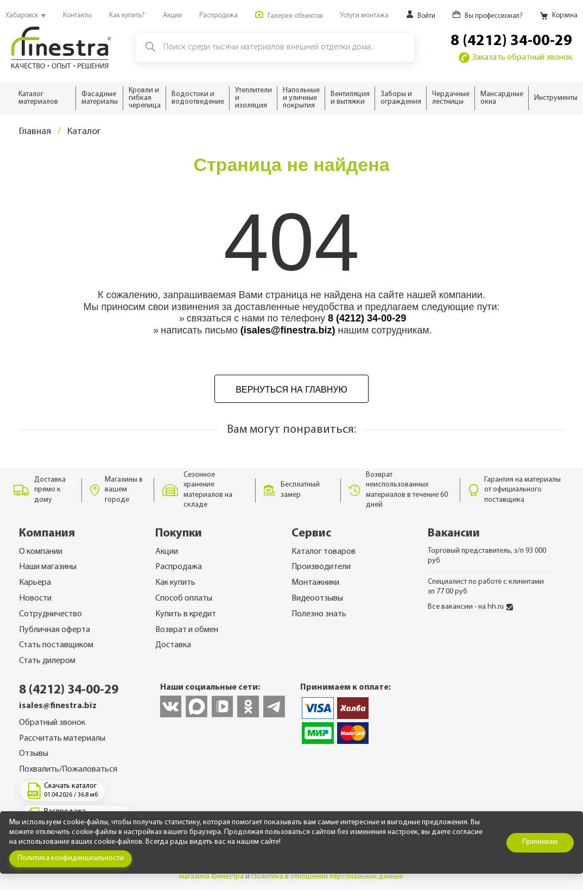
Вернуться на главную (291, 389)
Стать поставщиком (56, 645)
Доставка (173, 645)
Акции (166, 551)
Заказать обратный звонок (515, 57)
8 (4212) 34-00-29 (511, 41)
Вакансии (454, 533)
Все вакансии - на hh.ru (470, 607)
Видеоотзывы (317, 598)
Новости (35, 598)
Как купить (175, 582)
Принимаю (540, 842)
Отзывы (33, 753)
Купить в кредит (185, 614)
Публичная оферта (54, 630)
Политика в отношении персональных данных (327, 877)
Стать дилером (47, 661)
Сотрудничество (50, 614)
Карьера (35, 582)
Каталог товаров (324, 551)
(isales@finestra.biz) (287, 330)
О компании (40, 551)
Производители (321, 567)
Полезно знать (319, 614)
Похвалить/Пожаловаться (68, 769)
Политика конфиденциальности (70, 858)
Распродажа (178, 567)
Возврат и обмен (186, 630)
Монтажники (315, 582)
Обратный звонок (52, 722)
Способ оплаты (183, 598)
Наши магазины (48, 567)
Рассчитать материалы (62, 738)
